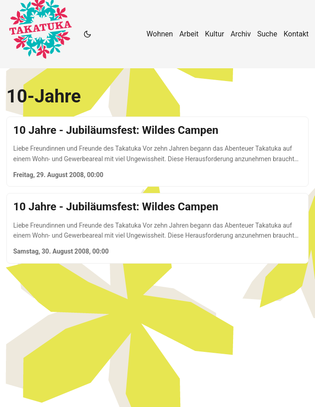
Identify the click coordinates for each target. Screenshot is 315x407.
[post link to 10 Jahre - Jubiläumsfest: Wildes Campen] (157, 151)
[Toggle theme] (87, 34)
